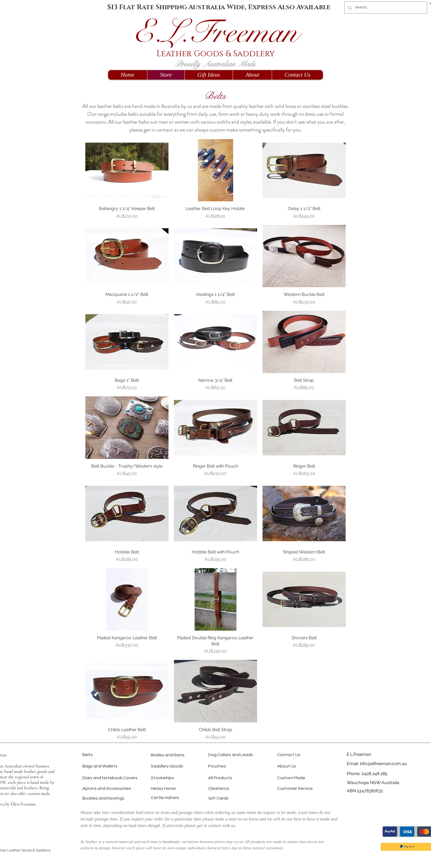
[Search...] (385, 7)
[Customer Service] (314, 788)
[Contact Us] (300, 754)
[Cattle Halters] (180, 797)
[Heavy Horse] (179, 788)
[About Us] (297, 766)
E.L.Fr (179, 32)
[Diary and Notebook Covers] (141, 777)
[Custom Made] (307, 777)
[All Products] (234, 777)
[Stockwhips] (175, 777)
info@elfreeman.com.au (383, 763)
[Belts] (101, 754)
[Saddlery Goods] (184, 766)
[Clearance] (229, 788)
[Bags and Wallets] (118, 766)
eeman (262, 32)
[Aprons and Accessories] (132, 788)
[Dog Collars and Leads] (256, 754)
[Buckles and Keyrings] (128, 798)
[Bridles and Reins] (187, 755)
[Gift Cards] (230, 798)
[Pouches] (227, 766)
